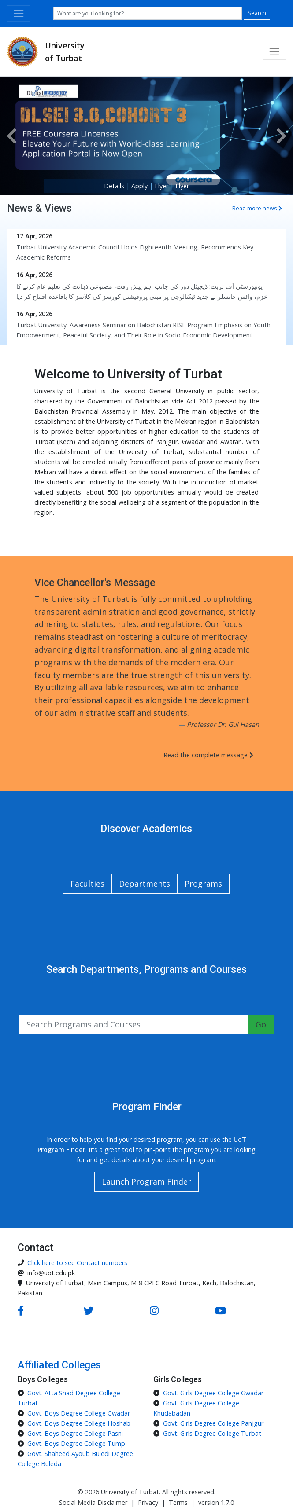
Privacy (148, 1502)
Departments (144, 883)
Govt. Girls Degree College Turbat (212, 1433)
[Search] (147, 13)
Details (115, 186)
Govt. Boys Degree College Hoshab (78, 1423)
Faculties (87, 883)
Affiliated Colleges (59, 1365)
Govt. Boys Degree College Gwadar (78, 1413)
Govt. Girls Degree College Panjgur (213, 1423)
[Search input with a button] (133, 1024)
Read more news (257, 208)
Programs (203, 883)
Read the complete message (208, 755)
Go (261, 1024)
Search (257, 13)
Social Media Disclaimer (93, 1502)
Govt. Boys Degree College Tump (76, 1443)
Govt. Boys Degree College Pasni (75, 1433)
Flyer (162, 186)
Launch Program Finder (146, 1181)
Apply (140, 186)
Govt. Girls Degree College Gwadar (213, 1393)
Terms (178, 1502)
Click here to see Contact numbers (77, 1262)
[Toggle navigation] (18, 13)
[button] (11, 136)
